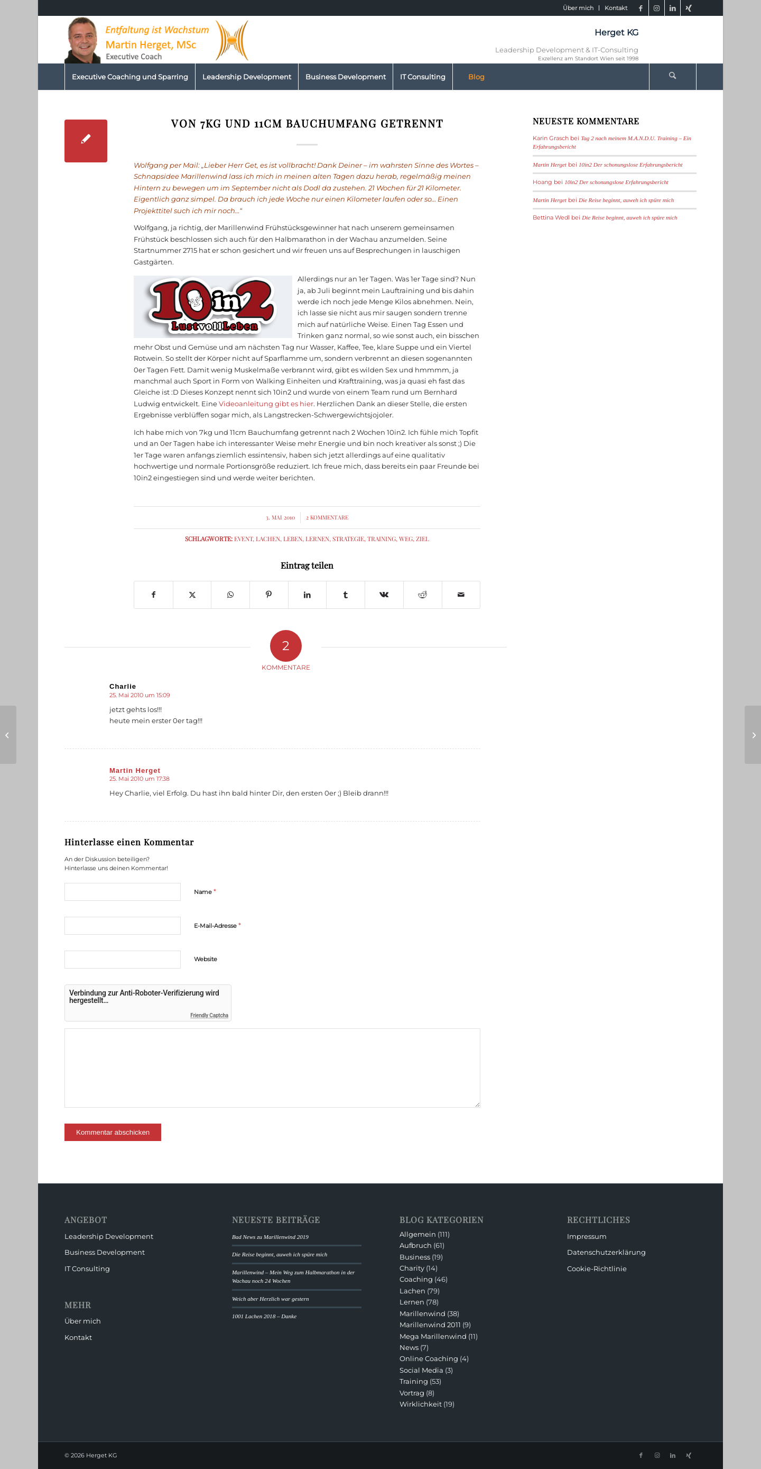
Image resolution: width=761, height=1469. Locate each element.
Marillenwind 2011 (430, 1324)
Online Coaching (429, 1358)
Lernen (317, 538)
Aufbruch (416, 1245)
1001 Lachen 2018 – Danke (264, 1316)
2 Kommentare (327, 517)
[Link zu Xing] (689, 8)
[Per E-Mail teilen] (461, 594)
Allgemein (418, 1234)
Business (415, 1257)
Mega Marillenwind (433, 1336)
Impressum (587, 1236)
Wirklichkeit (421, 1404)
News (409, 1347)
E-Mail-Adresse (217, 925)
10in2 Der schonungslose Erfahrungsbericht (631, 164)
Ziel (422, 538)
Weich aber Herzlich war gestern (270, 1298)
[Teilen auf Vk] (384, 594)
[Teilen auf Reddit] (423, 594)
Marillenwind (423, 1313)
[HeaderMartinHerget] (159, 39)
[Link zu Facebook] (640, 8)
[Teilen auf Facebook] (153, 594)
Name (205, 891)
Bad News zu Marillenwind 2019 (270, 1237)
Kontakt (616, 8)
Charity (412, 1268)
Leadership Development (108, 1236)
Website (205, 959)
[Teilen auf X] (192, 594)
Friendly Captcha (209, 1015)
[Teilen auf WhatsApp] (230, 594)
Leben (292, 538)
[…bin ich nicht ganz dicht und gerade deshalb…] (8, 735)
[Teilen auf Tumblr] (346, 594)
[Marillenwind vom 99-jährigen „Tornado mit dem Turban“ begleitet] (753, 735)
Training (381, 538)
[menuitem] (578, 8)
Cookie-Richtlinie (597, 1268)
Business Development (104, 1252)
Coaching (416, 1279)
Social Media (421, 1370)
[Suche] (673, 76)
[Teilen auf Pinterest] (269, 594)
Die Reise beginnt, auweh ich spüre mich (626, 200)
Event (243, 538)
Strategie (348, 538)
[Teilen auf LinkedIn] (308, 594)
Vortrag (412, 1393)
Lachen (268, 538)
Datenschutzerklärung (606, 1252)
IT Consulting (87, 1268)
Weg (406, 538)
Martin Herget (550, 164)
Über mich (578, 8)
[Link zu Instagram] (656, 8)
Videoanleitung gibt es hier (266, 403)
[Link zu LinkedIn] (672, 8)
